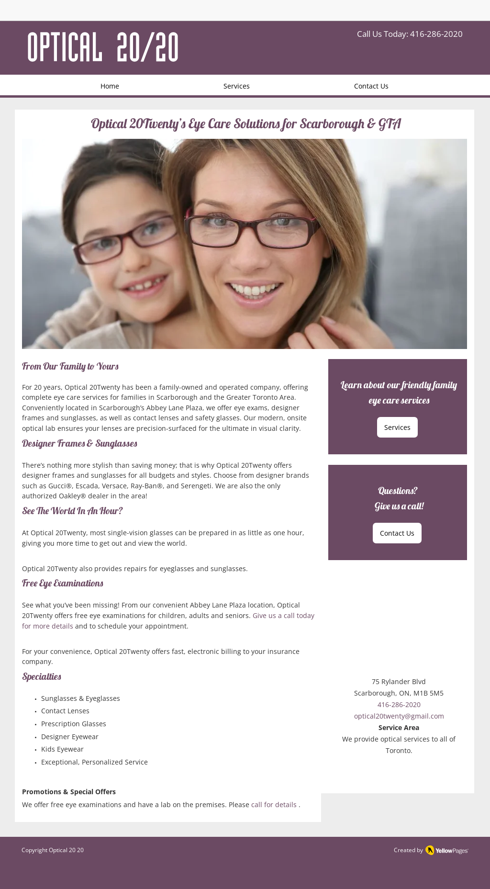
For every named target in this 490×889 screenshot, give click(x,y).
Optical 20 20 (66, 850)
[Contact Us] (397, 533)
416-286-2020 (436, 33)
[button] (244, 244)
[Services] (397, 427)
